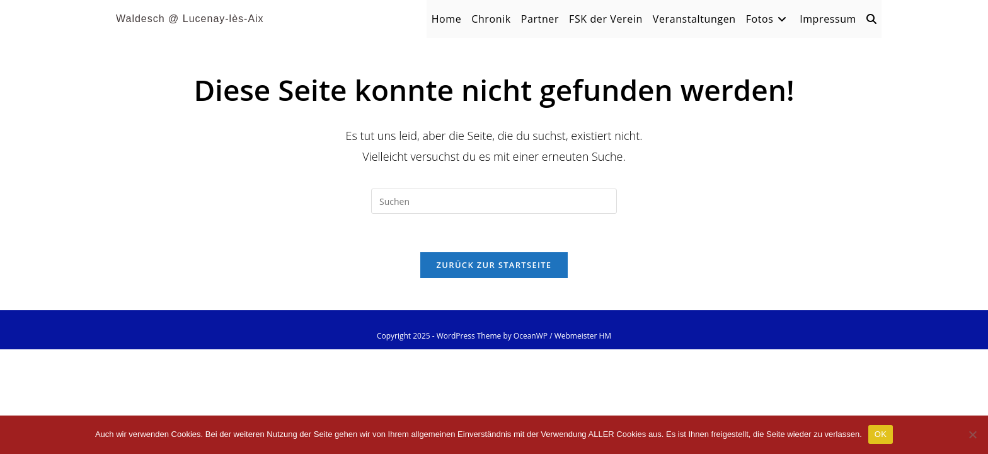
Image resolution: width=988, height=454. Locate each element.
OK (881, 434)
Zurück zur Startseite (494, 265)
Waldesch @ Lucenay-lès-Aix (190, 18)
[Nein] (972, 434)
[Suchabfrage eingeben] (494, 201)
